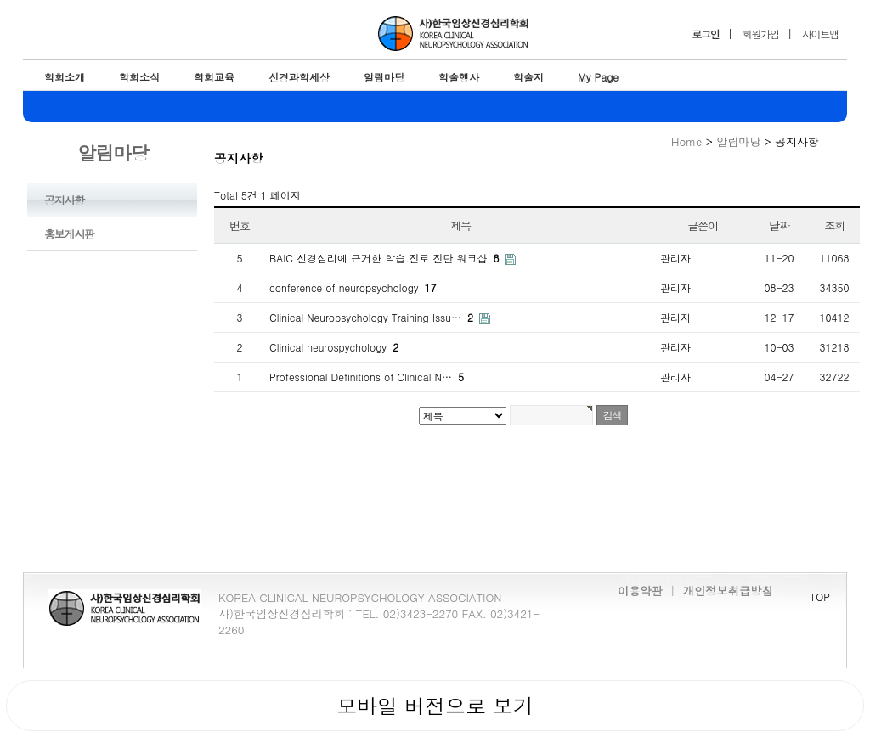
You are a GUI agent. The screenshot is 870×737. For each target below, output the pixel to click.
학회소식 (139, 77)
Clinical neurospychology (333, 347)
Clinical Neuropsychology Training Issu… (373, 317)
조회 (834, 225)
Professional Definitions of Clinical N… (366, 376)
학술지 (528, 77)
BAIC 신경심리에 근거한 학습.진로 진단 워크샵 (385, 257)
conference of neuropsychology (353, 287)
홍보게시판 (69, 234)
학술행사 (458, 77)
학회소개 (64, 77)
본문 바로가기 (0, 0)
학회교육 (214, 77)
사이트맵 (820, 33)
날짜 (779, 225)
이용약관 (640, 590)
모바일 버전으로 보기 (435, 705)
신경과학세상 (299, 77)
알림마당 (384, 77)
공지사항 (64, 200)
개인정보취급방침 (728, 590)
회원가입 (761, 33)
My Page (598, 77)
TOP (820, 596)
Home (686, 141)
